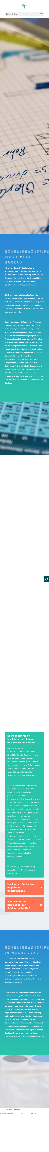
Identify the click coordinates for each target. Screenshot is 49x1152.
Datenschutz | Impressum (12, 1109)
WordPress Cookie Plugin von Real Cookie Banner (20, 1113)
